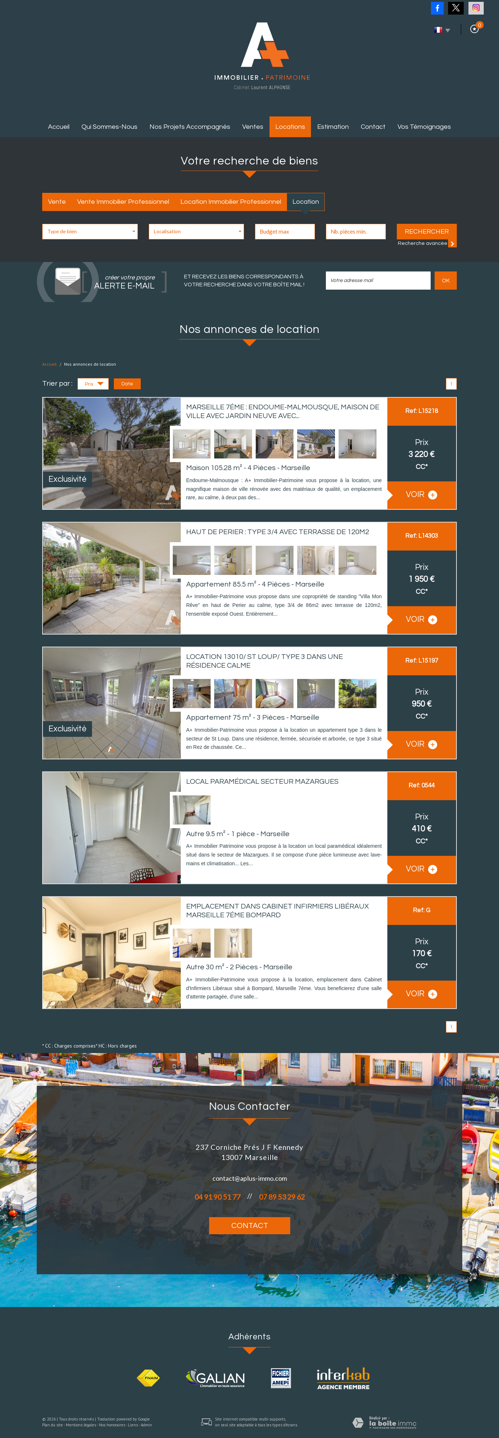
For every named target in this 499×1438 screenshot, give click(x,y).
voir (421, 495)
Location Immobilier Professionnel (230, 201)
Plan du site (52, 1424)
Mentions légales (81, 1424)
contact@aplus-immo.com (249, 1178)
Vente (57, 201)
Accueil (58, 126)
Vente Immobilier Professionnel (123, 201)
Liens (133, 1424)
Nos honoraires (112, 1424)
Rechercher (427, 231)
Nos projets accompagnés (189, 126)
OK (446, 280)
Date (127, 383)
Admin (146, 1424)
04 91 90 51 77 (217, 1197)
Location (305, 201)
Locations (290, 126)
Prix (94, 385)
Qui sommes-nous (109, 126)
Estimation (333, 126)
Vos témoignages (424, 126)
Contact (373, 126)
